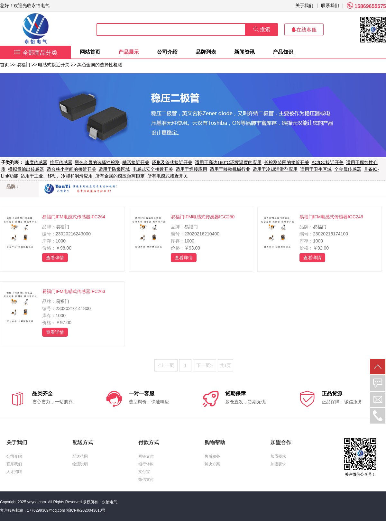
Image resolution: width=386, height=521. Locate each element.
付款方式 (148, 442)
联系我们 (330, 5)
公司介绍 (167, 52)
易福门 (23, 64)
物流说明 (80, 464)
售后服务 (212, 456)
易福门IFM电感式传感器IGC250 (202, 216)
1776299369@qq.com (46, 510)
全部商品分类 (35, 53)
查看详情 (55, 257)
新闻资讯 (244, 52)
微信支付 (146, 479)
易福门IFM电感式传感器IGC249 (331, 216)
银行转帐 (146, 464)
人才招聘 (14, 472)
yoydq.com (36, 502)
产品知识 (283, 52)
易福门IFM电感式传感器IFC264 (73, 216)
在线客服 (304, 29)
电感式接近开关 (53, 64)
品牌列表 (206, 52)
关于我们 (304, 5)
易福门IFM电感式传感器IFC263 (73, 291)
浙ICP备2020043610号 (86, 510)
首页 (4, 64)
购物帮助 (215, 442)
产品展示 (128, 52)
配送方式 (82, 442)
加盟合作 (281, 442)
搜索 (261, 29)
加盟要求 (278, 456)
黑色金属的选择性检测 (99, 64)
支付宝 (144, 472)
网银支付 (146, 456)
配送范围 (80, 456)
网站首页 (90, 52)
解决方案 (212, 464)
